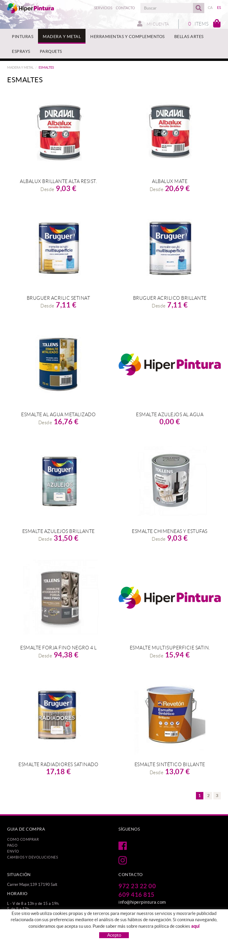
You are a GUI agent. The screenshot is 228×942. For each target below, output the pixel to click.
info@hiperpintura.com (142, 902)
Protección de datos (24, 924)
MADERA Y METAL (20, 67)
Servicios (103, 8)
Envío (13, 851)
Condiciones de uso (124, 924)
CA (210, 8)
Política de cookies (63, 924)
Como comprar (23, 839)
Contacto (125, 8)
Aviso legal (94, 924)
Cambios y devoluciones (32, 857)
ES (219, 8)
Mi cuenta (153, 24)
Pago (12, 845)
